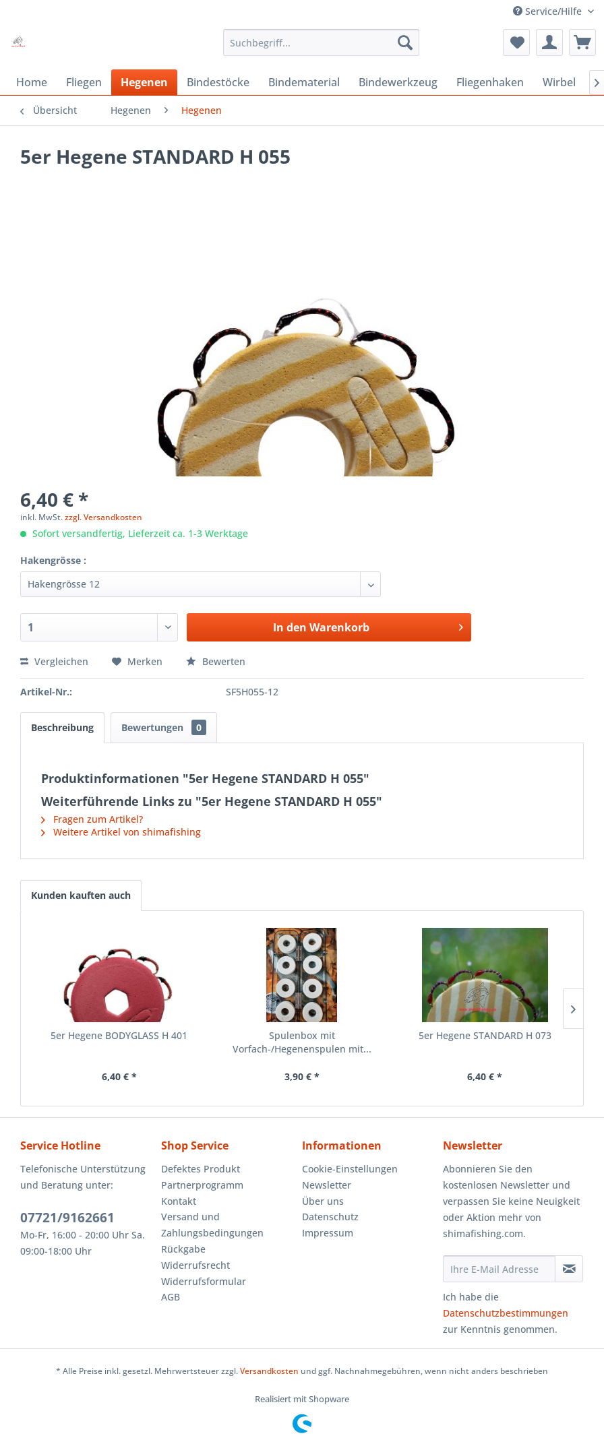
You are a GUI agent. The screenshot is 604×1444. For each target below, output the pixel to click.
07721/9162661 (67, 1217)
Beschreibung (62, 727)
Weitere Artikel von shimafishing (121, 831)
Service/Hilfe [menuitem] (548, 11)
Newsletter (326, 1185)
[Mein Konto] (549, 42)
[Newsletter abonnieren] (569, 1268)
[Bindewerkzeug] (398, 82)
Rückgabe (183, 1249)
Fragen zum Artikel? (92, 819)
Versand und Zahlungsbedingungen (212, 1224)
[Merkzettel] (516, 42)
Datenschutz (330, 1216)
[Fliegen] (84, 82)
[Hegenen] (144, 82)
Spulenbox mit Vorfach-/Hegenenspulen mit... (302, 1042)
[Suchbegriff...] (321, 42)
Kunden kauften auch (81, 895)
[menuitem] (321, 42)
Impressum (327, 1232)
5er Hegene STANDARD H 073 (485, 1035)
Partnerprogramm (202, 1185)
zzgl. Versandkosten (103, 517)
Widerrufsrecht (195, 1265)
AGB (170, 1296)
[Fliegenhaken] (490, 82)
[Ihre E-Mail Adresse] (499, 1268)
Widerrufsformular (203, 1281)
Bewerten (215, 661)
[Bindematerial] (304, 82)
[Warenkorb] (582, 42)
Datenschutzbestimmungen (505, 1313)
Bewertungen (163, 727)
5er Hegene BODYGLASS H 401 (119, 1035)
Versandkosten (269, 1371)
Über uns (323, 1201)
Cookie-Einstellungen (350, 1168)
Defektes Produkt (200, 1168)
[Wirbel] (559, 82)
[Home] (32, 82)
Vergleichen (54, 661)
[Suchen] (405, 42)
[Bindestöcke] (218, 82)
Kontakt (178, 1201)
